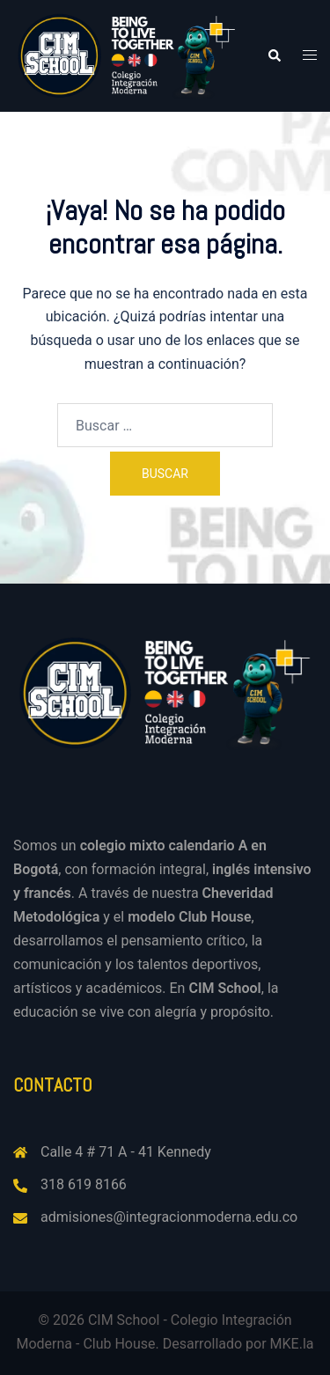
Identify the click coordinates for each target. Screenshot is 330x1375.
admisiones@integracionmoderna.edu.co (168, 1217)
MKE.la (292, 1343)
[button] (274, 55)
